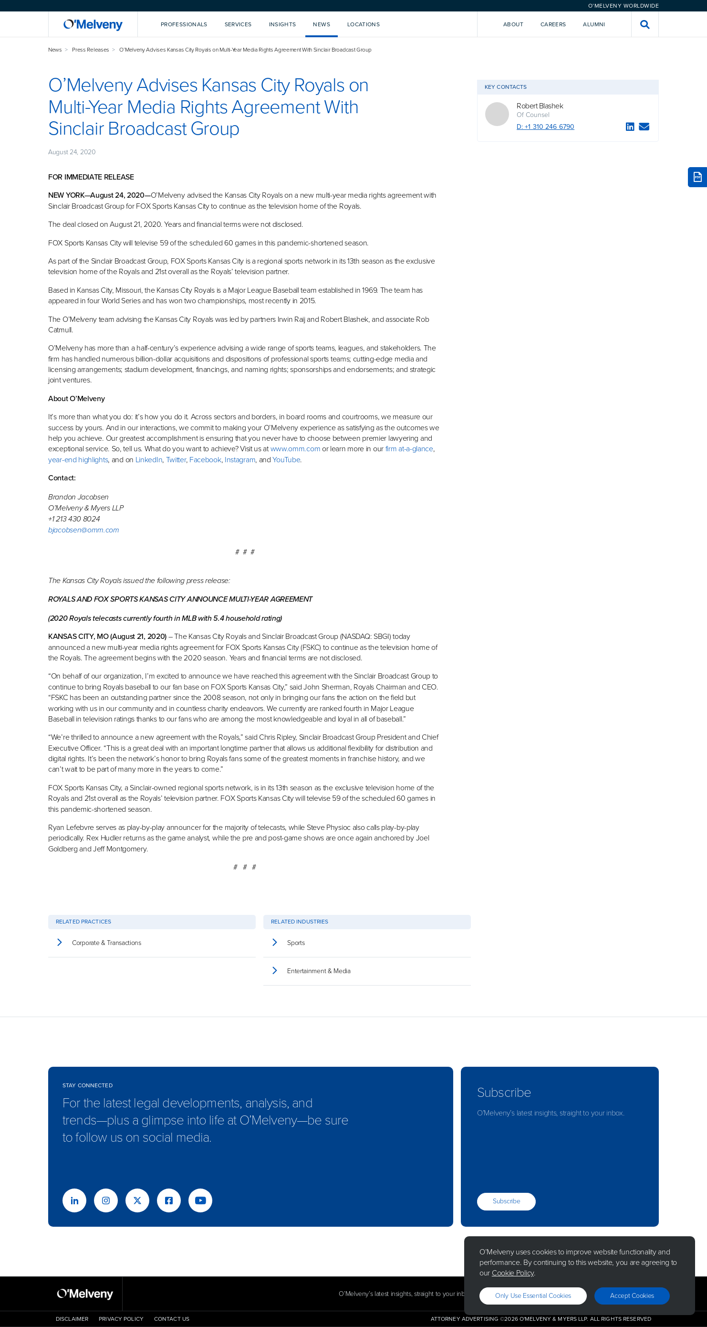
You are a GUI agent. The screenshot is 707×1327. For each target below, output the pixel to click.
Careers (553, 24)
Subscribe (506, 1201)
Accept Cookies (632, 1296)
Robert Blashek (540, 106)
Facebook (205, 459)
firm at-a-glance (409, 448)
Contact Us (171, 1319)
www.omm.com (295, 448)
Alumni (594, 24)
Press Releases (90, 49)
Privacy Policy (121, 1319)
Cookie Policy (513, 1272)
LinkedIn (149, 459)
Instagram (240, 459)
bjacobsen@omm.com (83, 529)
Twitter (175, 459)
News (55, 49)
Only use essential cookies (533, 1296)
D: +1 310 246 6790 (545, 127)
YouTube (286, 459)
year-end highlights (78, 459)
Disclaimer (72, 1319)
